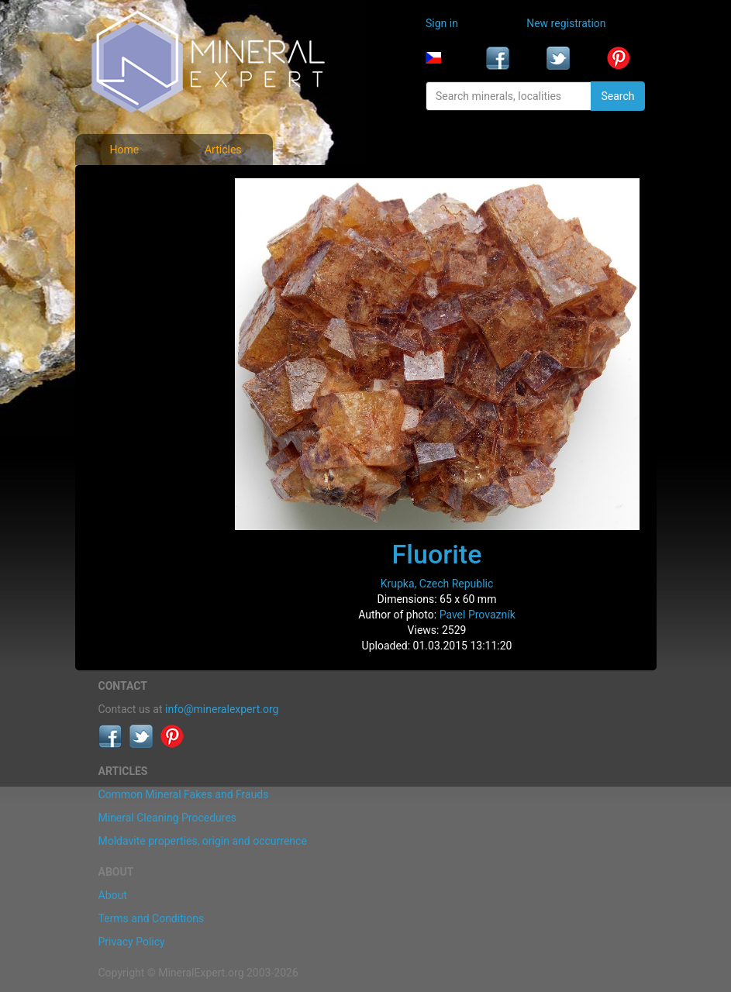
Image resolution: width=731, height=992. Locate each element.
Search (617, 96)
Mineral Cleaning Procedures (167, 817)
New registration (565, 23)
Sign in (442, 23)
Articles (223, 149)
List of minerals (140, 220)
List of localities (140, 288)
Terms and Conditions (151, 918)
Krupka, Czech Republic (437, 583)
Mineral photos (139, 186)
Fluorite (437, 554)
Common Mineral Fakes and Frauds (183, 794)
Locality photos (139, 254)
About (112, 895)
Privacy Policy (131, 941)
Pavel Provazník (477, 614)
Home (124, 149)
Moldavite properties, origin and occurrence (202, 841)
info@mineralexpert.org (221, 709)
